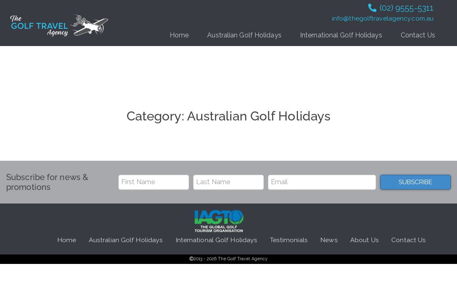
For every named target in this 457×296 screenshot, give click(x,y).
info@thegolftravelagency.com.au (383, 18)
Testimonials (289, 240)
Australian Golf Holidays (244, 35)
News (328, 240)
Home (179, 35)
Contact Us (418, 35)
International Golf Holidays (341, 35)
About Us (364, 240)
